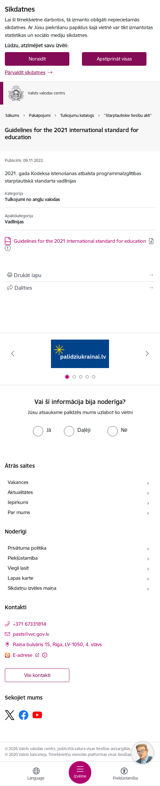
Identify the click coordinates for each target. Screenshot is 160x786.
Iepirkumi (18, 502)
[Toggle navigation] (80, 772)
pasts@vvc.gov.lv (31, 634)
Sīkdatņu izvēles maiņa (32, 588)
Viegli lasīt (18, 568)
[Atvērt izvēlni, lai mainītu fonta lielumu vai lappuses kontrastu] (124, 774)
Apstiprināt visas (114, 59)
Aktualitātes (20, 492)
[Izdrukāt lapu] (80, 275)
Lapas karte (20, 578)
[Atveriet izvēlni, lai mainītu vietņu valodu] (36, 774)
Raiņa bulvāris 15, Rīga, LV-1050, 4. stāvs (57, 644)
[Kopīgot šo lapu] (80, 288)
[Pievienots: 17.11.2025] (8, 248)
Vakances (18, 482)
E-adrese (23, 655)
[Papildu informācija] (44, 655)
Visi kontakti (37, 675)
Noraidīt (37, 59)
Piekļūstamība (23, 558)
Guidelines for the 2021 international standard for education (80, 241)
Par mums (19, 512)
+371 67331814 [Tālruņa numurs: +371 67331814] (29, 624)
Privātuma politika (27, 548)
